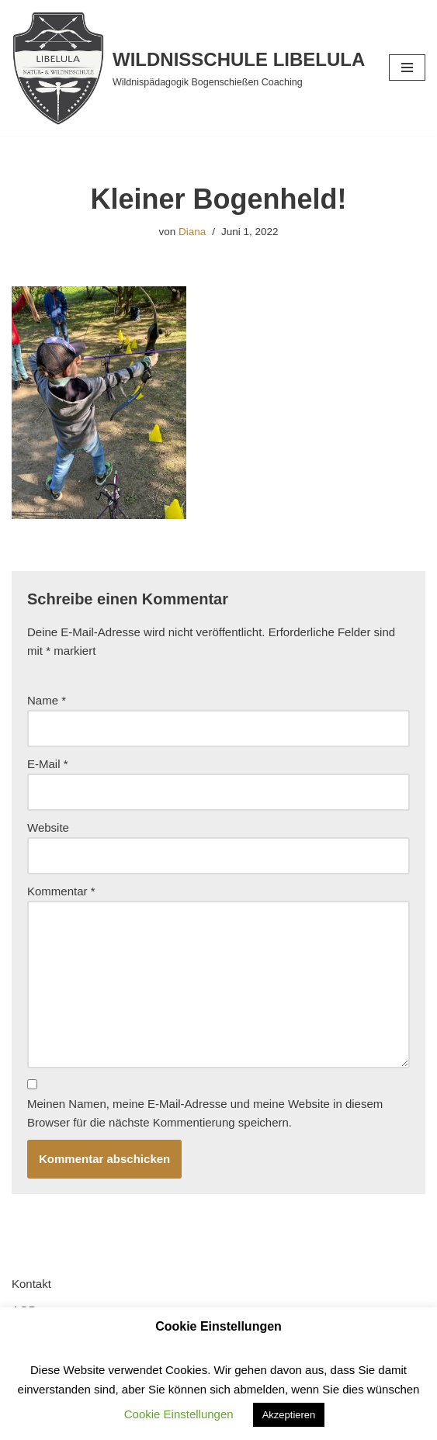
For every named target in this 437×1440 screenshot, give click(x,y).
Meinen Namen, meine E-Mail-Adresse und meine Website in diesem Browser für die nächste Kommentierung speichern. (205, 1113)
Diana (192, 231)
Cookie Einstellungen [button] (179, 1414)
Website (48, 827)
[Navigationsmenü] (407, 67)
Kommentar (61, 891)
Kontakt (31, 1283)
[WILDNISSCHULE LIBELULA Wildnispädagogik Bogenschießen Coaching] (188, 68)
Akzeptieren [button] (289, 1415)
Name (46, 700)
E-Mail (47, 763)
